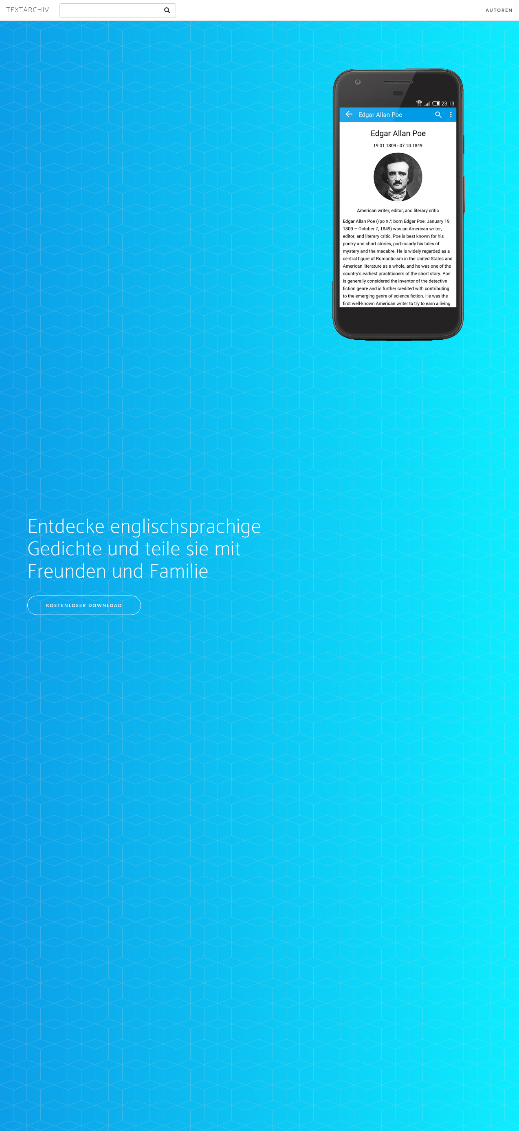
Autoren (499, 10)
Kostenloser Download (84, 605)
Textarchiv (27, 10)
